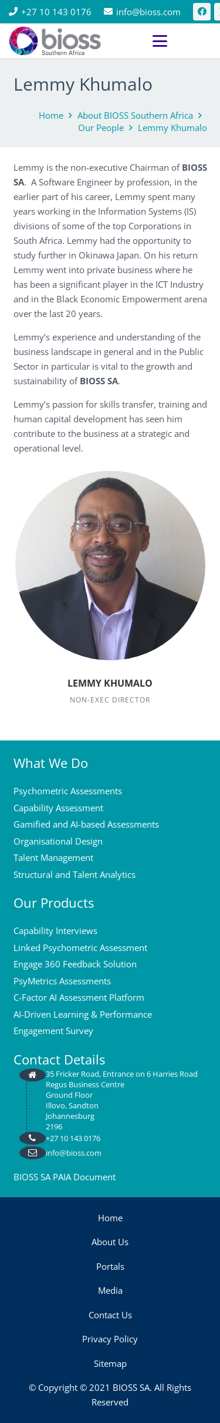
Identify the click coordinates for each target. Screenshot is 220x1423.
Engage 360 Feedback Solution (75, 964)
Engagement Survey (53, 1030)
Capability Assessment (58, 808)
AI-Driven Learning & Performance (82, 1014)
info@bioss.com (73, 1153)
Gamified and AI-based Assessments (86, 824)
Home (110, 1218)
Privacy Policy (110, 1339)
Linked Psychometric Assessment (80, 947)
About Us (110, 1242)
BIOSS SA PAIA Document (64, 1177)
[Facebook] (202, 11)
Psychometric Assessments (67, 791)
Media (110, 1290)
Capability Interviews (55, 930)
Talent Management (53, 857)
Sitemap (110, 1363)
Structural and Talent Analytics (74, 874)
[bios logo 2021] (55, 41)
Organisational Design (58, 841)
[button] (181, 41)
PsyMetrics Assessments (62, 981)
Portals (110, 1266)
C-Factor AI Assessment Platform (78, 997)
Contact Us (110, 1315)
